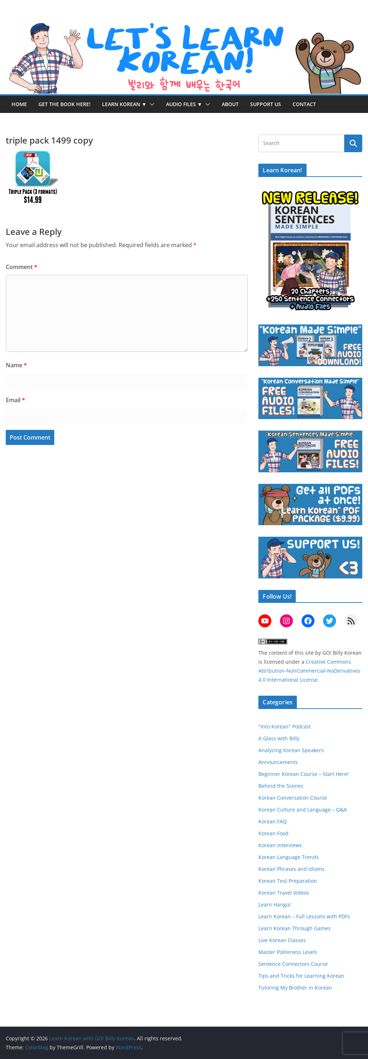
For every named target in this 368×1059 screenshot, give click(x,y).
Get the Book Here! (64, 104)
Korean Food (273, 833)
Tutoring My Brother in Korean (295, 987)
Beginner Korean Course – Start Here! (303, 774)
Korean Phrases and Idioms (291, 868)
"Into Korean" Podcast (284, 726)
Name (16, 365)
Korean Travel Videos (283, 892)
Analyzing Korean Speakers (291, 750)
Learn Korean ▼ (124, 104)
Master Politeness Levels (287, 952)
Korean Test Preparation (287, 880)
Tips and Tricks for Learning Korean (301, 975)
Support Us (265, 104)
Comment (21, 267)
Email (15, 400)
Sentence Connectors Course (293, 963)
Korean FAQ (272, 821)
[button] (151, 104)
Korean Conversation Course (292, 797)
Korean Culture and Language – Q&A (302, 809)
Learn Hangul (274, 904)
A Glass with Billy (278, 738)
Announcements (278, 762)
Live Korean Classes (282, 940)
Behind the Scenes (280, 785)
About (230, 104)
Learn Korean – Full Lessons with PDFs (304, 916)
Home (19, 104)
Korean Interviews (280, 845)
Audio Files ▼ (184, 104)
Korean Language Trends (288, 857)
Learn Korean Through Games (294, 928)
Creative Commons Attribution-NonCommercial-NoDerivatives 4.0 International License (309, 670)
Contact (304, 104)
